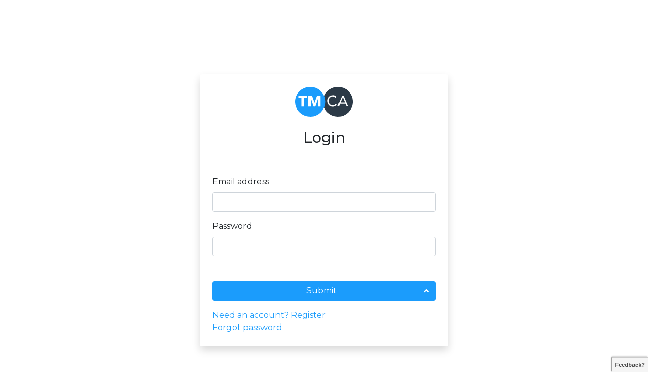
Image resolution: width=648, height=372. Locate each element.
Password (232, 226)
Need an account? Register (269, 315)
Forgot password (247, 327)
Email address (240, 182)
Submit (321, 291)
